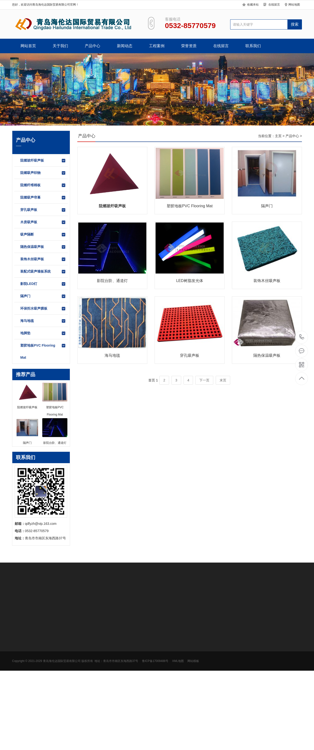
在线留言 (274, 4)
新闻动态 (124, 46)
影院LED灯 (43, 284)
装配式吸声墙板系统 (43, 271)
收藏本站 (253, 4)
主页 (278, 136)
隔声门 (43, 296)
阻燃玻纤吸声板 (43, 160)
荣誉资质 (189, 46)
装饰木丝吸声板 (43, 259)
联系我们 (253, 46)
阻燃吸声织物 (43, 173)
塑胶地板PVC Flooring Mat (43, 351)
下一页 (204, 380)
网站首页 (28, 46)
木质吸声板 (43, 222)
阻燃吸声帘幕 (43, 197)
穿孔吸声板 (43, 210)
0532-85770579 (301, 337)
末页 (223, 380)
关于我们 (60, 46)
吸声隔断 (43, 234)
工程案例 (156, 46)
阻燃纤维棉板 (43, 185)
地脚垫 (43, 333)
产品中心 (92, 46)
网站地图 (294, 4)
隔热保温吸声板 (43, 247)
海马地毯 (43, 321)
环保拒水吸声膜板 (43, 308)
